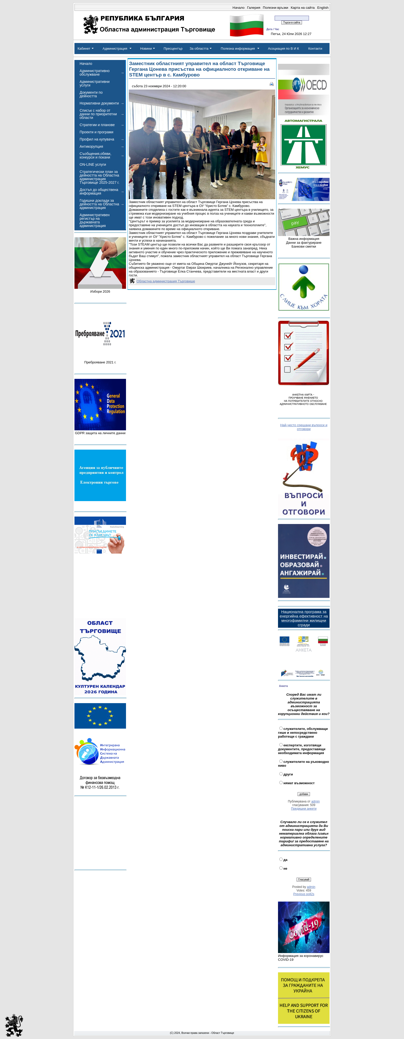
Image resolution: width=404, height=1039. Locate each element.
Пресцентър (173, 48)
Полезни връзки (275, 8)
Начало (239, 8)
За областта (199, 48)
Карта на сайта (303, 8)
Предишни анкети (304, 808)
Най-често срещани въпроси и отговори (303, 427)
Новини (146, 48)
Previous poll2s (303, 894)
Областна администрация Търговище (166, 281)
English (323, 8)
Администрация (115, 48)
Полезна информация (238, 48)
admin (315, 801)
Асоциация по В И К (283, 48)
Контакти (315, 48)
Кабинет (84, 48)
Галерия (253, 8)
